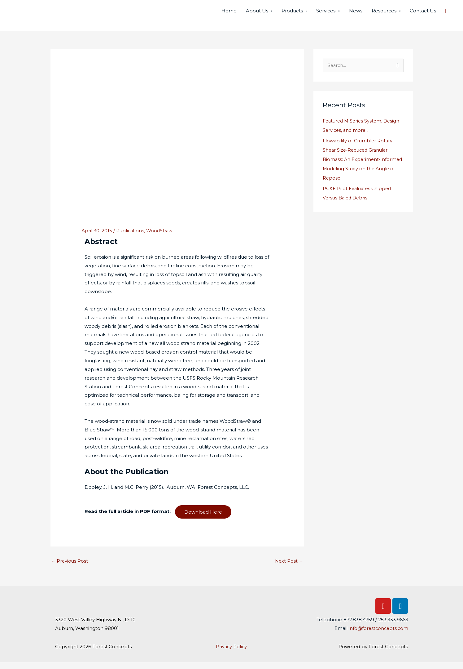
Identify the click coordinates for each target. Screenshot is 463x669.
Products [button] (292, 14)
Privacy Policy (231, 653)
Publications (130, 237)
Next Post (289, 567)
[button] (446, 14)
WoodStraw (160, 237)
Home (229, 14)
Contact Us (423, 14)
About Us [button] (257, 14)
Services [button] (325, 14)
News (355, 14)
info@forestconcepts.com (377, 635)
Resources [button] (384, 14)
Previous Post (70, 567)
